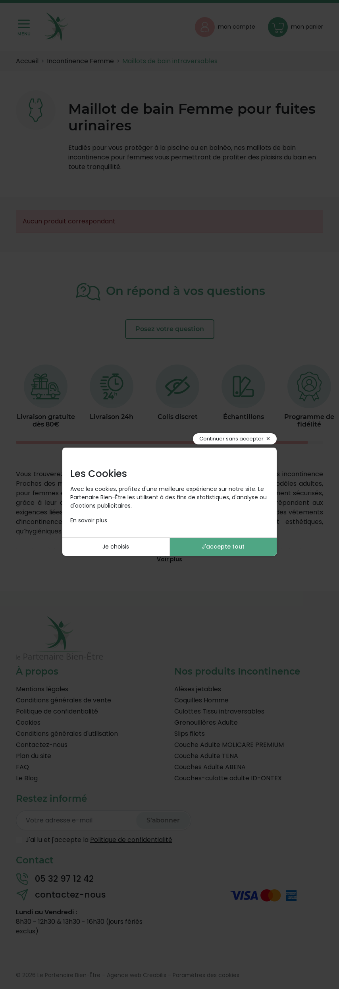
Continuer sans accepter (231, 438)
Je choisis (115, 547)
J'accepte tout (223, 547)
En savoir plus (88, 520)
